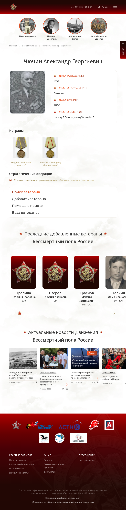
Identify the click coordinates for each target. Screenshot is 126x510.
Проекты (48, 460)
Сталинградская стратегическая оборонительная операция (54, 180)
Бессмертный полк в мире (21, 464)
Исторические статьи (19, 472)
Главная (13, 46)
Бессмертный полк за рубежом (54, 466)
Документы (49, 471)
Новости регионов (18, 460)
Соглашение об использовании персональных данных (63, 502)
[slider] (19, 313)
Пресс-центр (87, 455)
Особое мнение (16, 468)
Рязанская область (48, 373)
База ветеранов (29, 46)
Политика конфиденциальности (63, 498)
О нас (47, 455)
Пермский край (109, 373)
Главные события (20, 455)
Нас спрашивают (87, 460)
